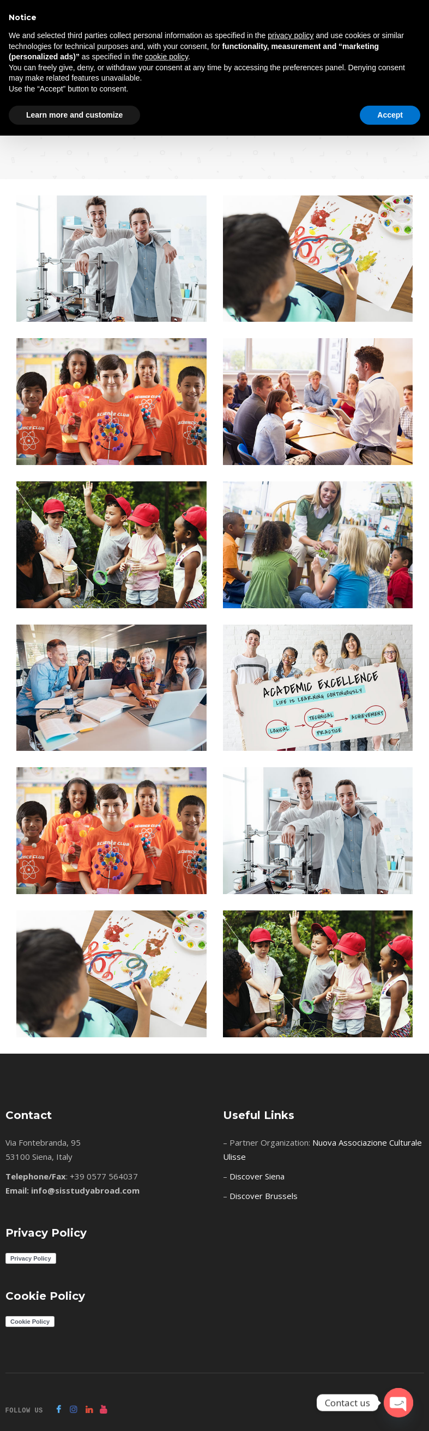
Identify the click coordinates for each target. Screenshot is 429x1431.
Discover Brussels (263, 1195)
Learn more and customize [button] (74, 115)
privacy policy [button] (290, 35)
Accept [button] (390, 115)
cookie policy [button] (166, 56)
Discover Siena (257, 1176)
